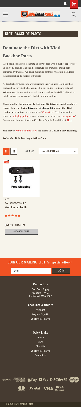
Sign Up (45, 314)
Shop (40, 342)
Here (69, 120)
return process (68, 116)
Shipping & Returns (40, 319)
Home (40, 337)
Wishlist (40, 310)
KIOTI (7, 199)
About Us (40, 346)
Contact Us (47, 112)
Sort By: (29, 150)
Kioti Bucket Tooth (16, 207)
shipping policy (20, 116)
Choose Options (21, 231)
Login (35, 314)
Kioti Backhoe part (26, 130)
